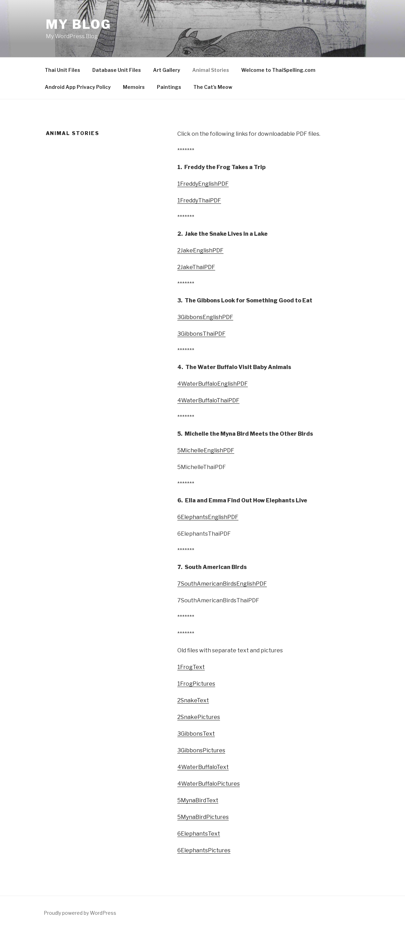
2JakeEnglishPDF (200, 250)
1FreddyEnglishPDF (203, 184)
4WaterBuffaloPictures (208, 783)
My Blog (78, 24)
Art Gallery (166, 70)
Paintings (169, 87)
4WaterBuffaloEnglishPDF (212, 383)
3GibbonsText (196, 733)
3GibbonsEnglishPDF (205, 317)
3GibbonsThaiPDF (201, 333)
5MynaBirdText (197, 800)
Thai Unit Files (62, 70)
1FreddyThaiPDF (199, 200)
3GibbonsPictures (201, 750)
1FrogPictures (196, 683)
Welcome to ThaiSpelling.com (278, 70)
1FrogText (191, 667)
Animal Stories (210, 70)
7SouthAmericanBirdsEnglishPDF (222, 583)
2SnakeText (193, 700)
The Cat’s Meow (212, 87)
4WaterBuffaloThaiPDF (208, 400)
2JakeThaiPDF (196, 267)
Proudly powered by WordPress (80, 913)
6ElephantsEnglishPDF (207, 517)
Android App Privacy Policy (78, 87)
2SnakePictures (198, 717)
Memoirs (134, 87)
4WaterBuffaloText (203, 767)
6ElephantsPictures (203, 850)
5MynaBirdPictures (203, 817)
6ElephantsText (198, 833)
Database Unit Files (116, 70)
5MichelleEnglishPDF (205, 450)
